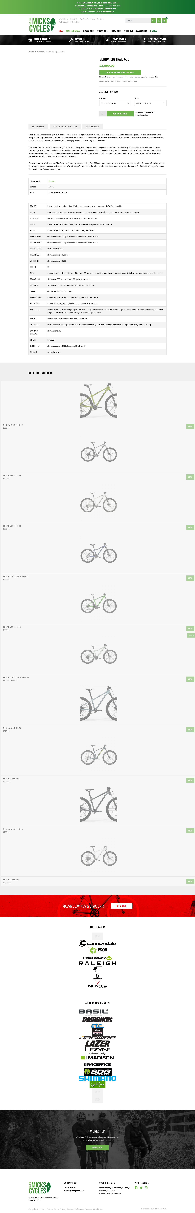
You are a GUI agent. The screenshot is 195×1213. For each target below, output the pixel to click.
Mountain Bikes (73, 30)
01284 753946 (69, 1187)
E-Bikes (153, 30)
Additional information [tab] (65, 126)
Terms (56, 1209)
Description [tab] (38, 126)
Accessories (141, 30)
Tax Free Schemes (87, 19)
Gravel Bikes (89, 30)
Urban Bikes (103, 30)
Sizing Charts (33, 1209)
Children (128, 30)
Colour (102, 98)
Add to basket (120, 113)
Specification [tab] (93, 126)
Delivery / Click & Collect (69, 22)
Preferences (79, 1209)
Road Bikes (116, 30)
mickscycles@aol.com (74, 1190)
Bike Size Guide (142, 115)
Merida (51, 181)
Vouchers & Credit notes (94, 1209)
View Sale (121, 906)
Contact (100, 19)
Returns (50, 1209)
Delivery (43, 1209)
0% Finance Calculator (145, 112)
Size (137, 98)
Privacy (63, 1209)
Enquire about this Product (120, 72)
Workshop (63, 19)
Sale (61, 30)
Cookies (70, 1209)
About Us (73, 19)
